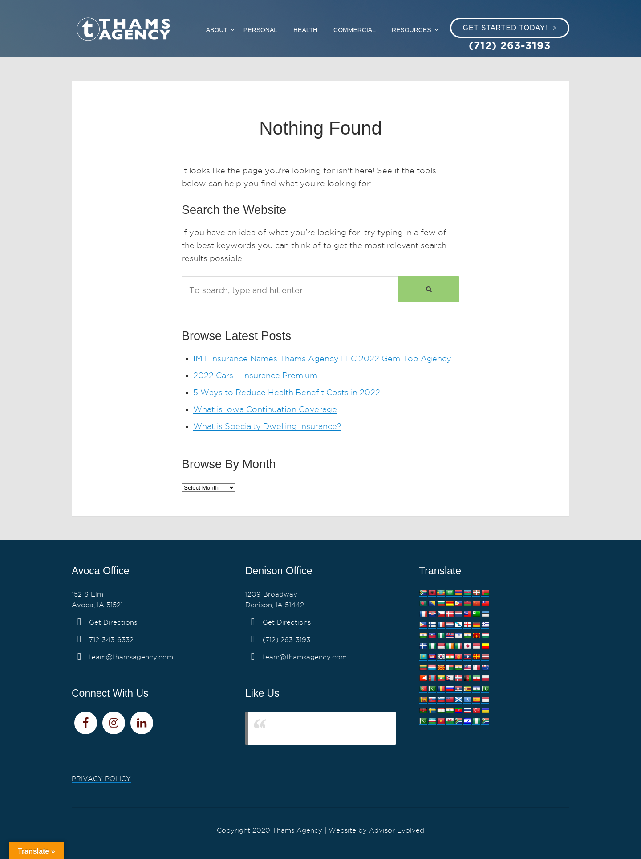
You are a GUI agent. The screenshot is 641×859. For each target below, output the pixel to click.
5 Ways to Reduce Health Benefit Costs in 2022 (286, 392)
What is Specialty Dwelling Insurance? (267, 426)
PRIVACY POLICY (101, 778)
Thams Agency (284, 728)
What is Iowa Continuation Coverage (265, 409)
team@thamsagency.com (131, 657)
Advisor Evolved (396, 830)
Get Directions (113, 622)
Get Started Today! (505, 28)
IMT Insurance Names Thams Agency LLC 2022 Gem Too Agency (322, 358)
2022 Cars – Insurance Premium (255, 375)
